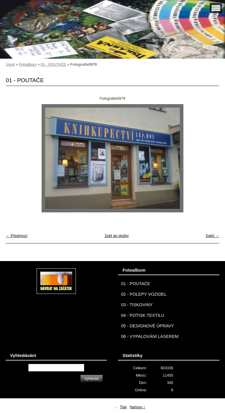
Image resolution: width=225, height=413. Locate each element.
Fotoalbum (27, 64)
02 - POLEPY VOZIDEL (143, 294)
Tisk (123, 407)
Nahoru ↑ (137, 407)
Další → (212, 235)
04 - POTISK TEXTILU (142, 315)
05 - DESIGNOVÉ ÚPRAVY (147, 326)
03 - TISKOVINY (137, 304)
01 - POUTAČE (53, 64)
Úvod (10, 64)
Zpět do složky (117, 235)
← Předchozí (17, 235)
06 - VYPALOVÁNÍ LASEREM (149, 336)
